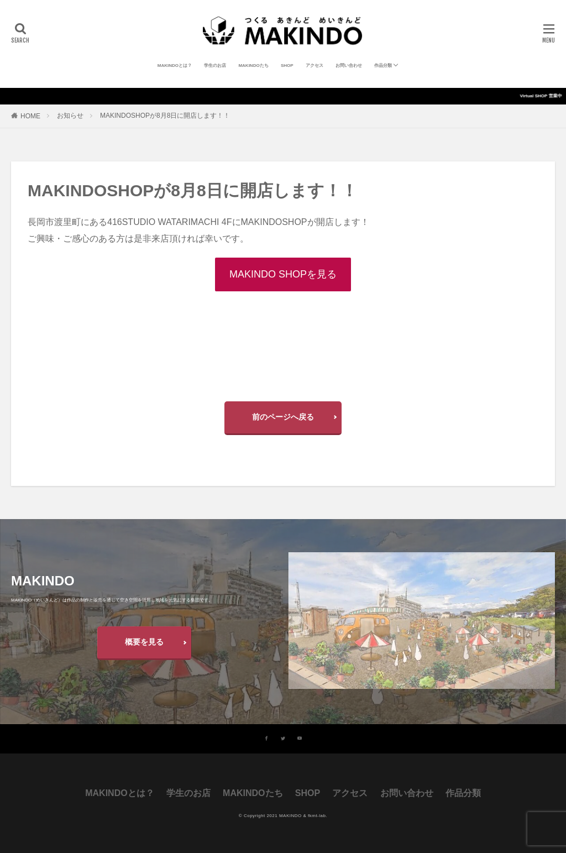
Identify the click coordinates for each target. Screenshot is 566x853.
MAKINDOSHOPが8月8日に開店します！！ (165, 115)
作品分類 (383, 65)
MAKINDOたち (253, 65)
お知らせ (70, 115)
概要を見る (144, 641)
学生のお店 (215, 65)
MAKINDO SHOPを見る (283, 274)
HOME (30, 116)
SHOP (287, 65)
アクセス (314, 65)
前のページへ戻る (283, 416)
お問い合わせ (349, 65)
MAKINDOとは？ (175, 65)
